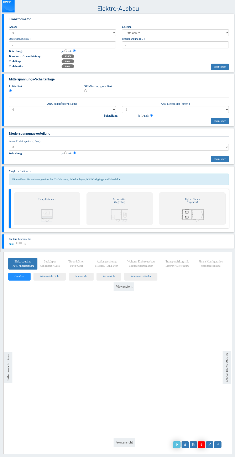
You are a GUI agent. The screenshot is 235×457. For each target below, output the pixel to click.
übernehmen (220, 66)
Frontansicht (81, 276)
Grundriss (19, 276)
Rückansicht (109, 276)
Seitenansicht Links (49, 276)
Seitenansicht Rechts (140, 276)
